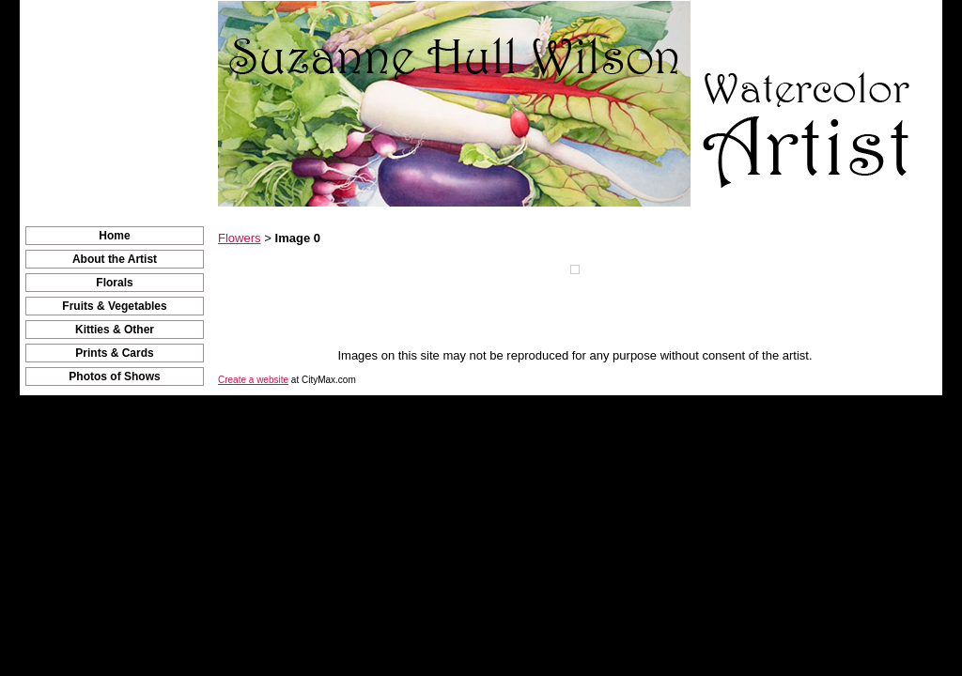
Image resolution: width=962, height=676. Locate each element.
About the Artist (114, 259)
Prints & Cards (114, 353)
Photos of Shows (114, 376)
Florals (114, 282)
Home (114, 235)
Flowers (239, 238)
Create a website (253, 380)
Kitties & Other (114, 329)
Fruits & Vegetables (114, 306)
